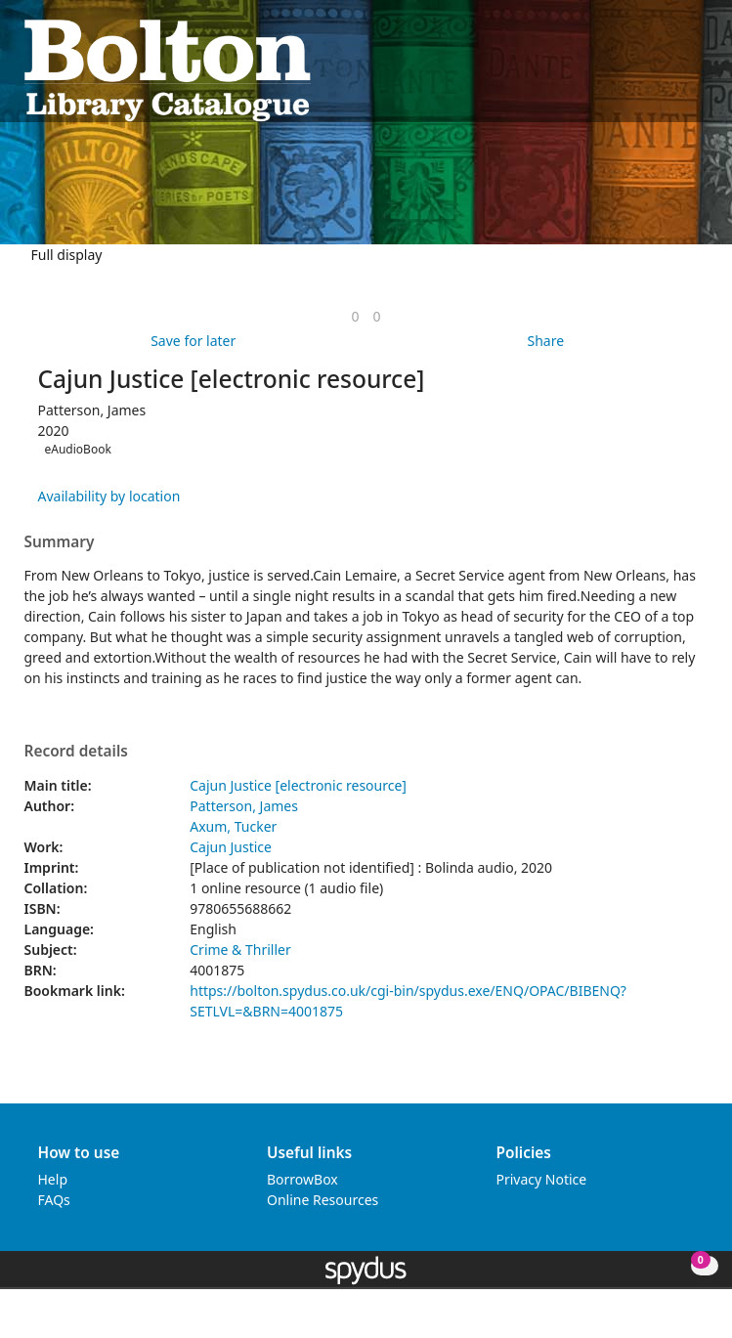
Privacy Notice (541, 1179)
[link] (355, 316)
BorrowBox (302, 1179)
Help (53, 1179)
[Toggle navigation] (698, 68)
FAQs (54, 1199)
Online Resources (322, 1199)
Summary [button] (59, 542)
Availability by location (109, 496)
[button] (674, 68)
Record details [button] (76, 751)
